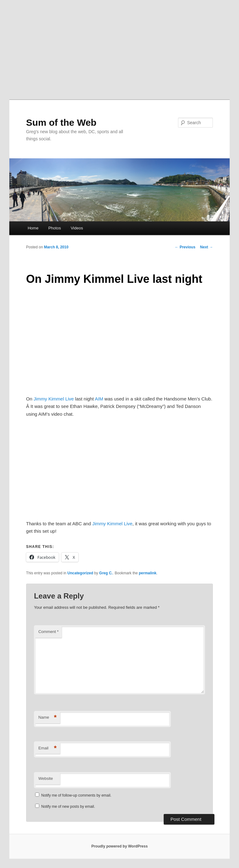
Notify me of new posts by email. (68, 806)
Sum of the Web (61, 122)
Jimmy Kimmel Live (54, 398)
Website (45, 778)
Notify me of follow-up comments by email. (76, 795)
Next (206, 247)
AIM (99, 398)
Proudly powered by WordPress (119, 846)
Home (33, 228)
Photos (54, 228)
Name (47, 717)
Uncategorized (80, 573)
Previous (185, 247)
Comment (48, 631)
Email (47, 748)
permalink (148, 573)
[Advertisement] (119, 46)
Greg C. (106, 573)
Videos (77, 228)
